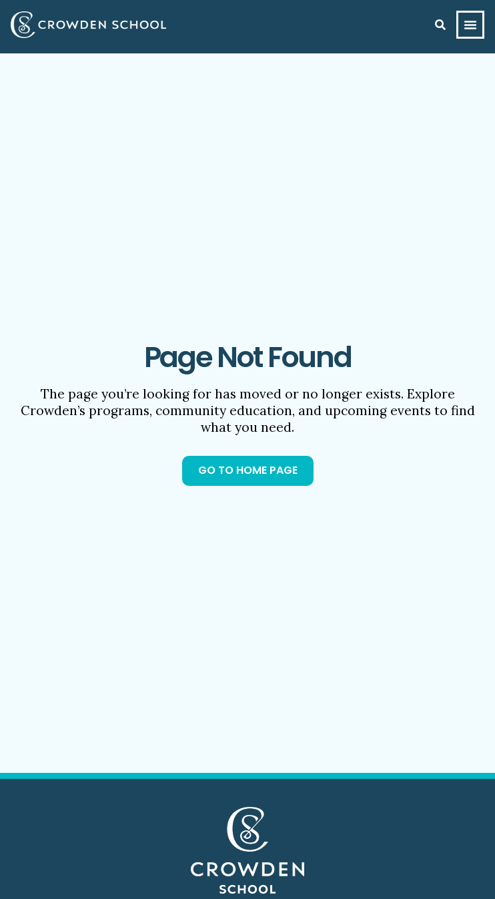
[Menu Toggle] (470, 25)
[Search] (440, 25)
